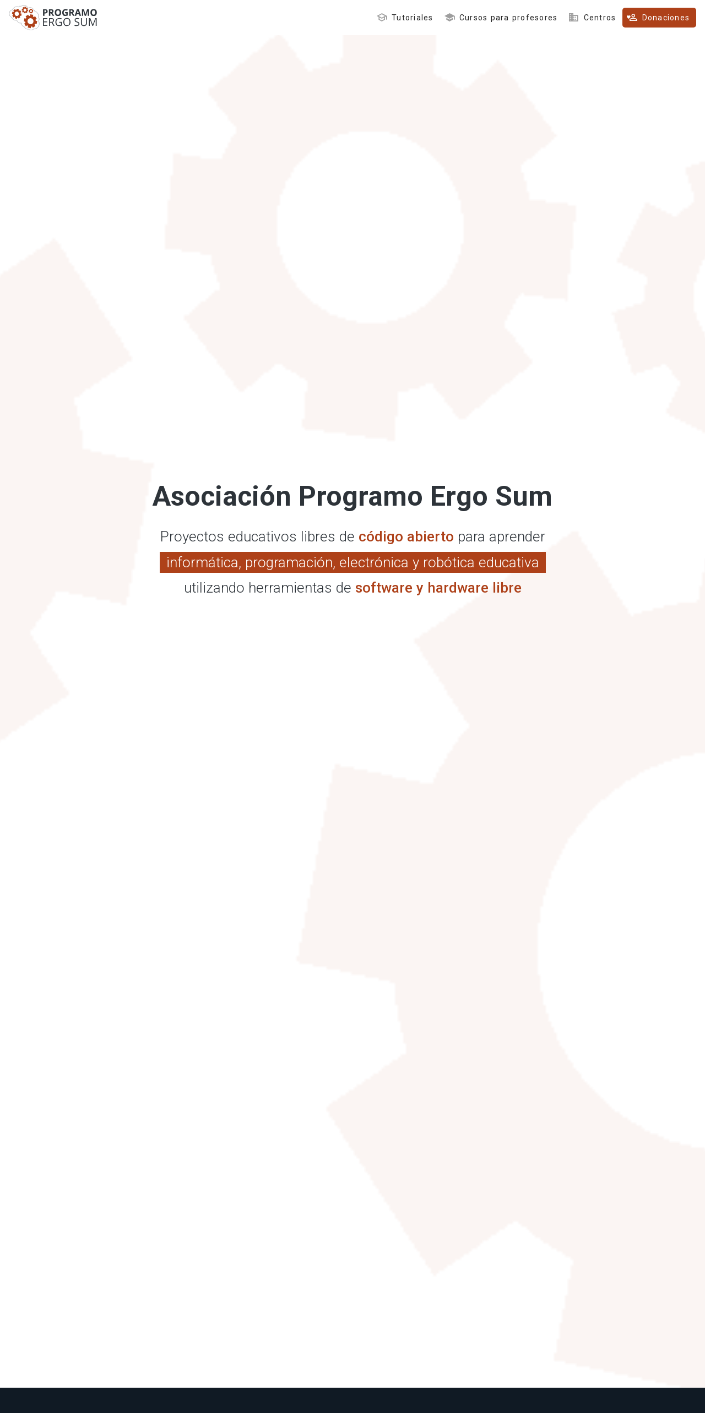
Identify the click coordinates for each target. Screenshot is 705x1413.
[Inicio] (53, 26)
